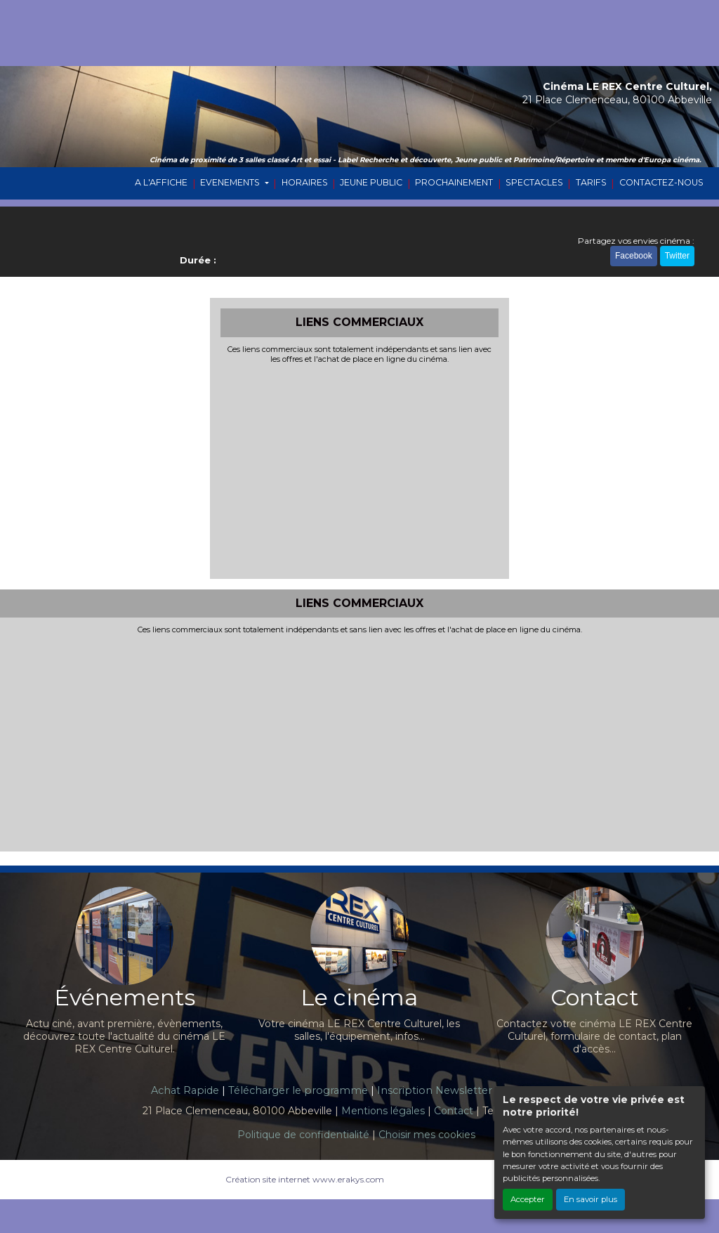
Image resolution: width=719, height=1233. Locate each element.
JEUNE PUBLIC (371, 182)
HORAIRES (305, 182)
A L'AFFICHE (161, 182)
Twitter (677, 256)
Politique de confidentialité (303, 1134)
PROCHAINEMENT (454, 182)
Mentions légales (383, 1110)
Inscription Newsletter (434, 1090)
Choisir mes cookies (426, 1134)
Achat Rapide (185, 1090)
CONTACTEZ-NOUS (661, 182)
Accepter (527, 1199)
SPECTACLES (534, 182)
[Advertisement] (359, 470)
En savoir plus (590, 1199)
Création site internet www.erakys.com (304, 1179)
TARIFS (591, 182)
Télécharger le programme (298, 1090)
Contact (453, 1110)
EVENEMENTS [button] (231, 182)
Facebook (633, 256)
